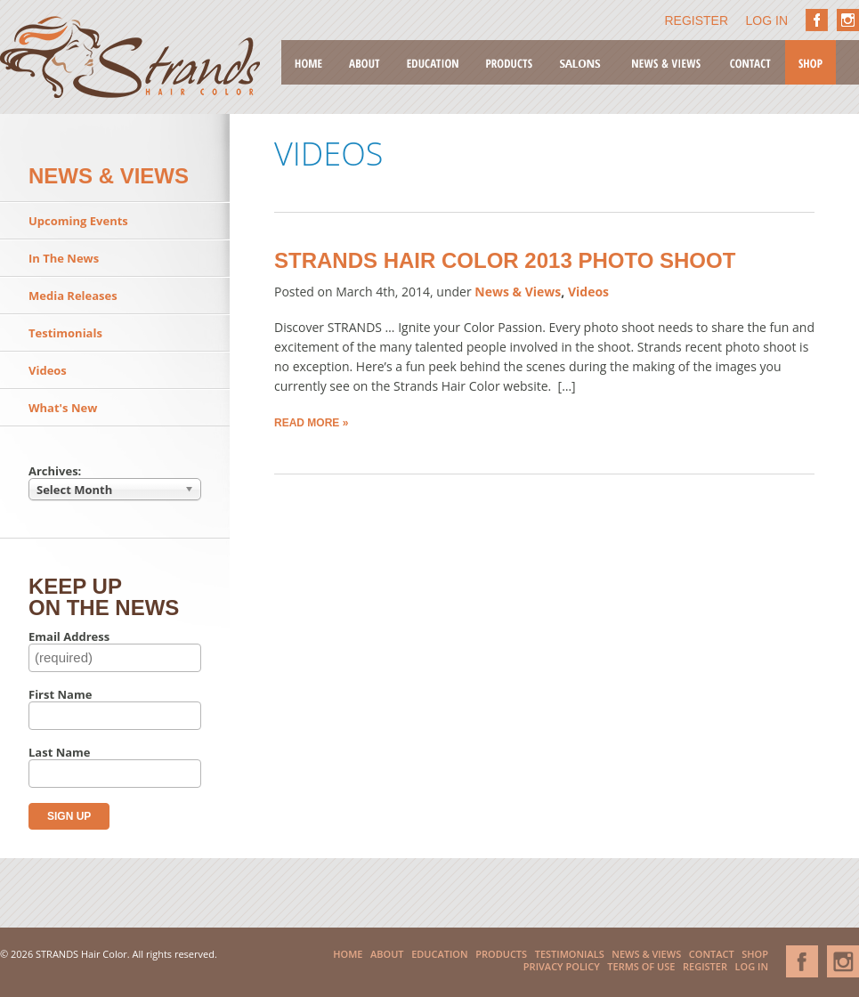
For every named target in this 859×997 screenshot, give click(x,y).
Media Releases (73, 296)
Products (509, 62)
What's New (62, 408)
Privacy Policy (561, 966)
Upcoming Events (78, 221)
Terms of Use (641, 966)
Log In (767, 20)
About (364, 62)
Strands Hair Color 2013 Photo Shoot (504, 260)
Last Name (59, 752)
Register (697, 20)
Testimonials (65, 333)
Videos (47, 370)
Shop (810, 62)
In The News (63, 258)
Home (308, 62)
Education (433, 62)
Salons (581, 62)
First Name (60, 694)
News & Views (666, 62)
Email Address (68, 636)
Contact (750, 62)
